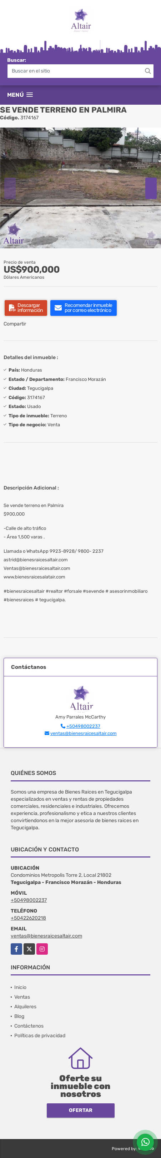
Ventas (22, 997)
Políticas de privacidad (39, 1036)
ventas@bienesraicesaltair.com (83, 733)
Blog (19, 1016)
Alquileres (25, 1007)
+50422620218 (28, 918)
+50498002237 (83, 726)
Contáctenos (29, 1026)
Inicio (20, 987)
